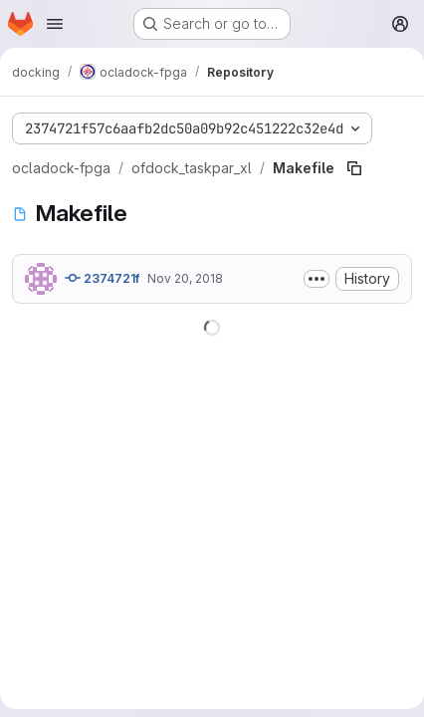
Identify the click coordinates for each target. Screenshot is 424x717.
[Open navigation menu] (55, 24)
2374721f (102, 278)
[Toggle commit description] (316, 279)
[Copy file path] (354, 168)
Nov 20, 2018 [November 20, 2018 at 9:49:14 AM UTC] (185, 278)
